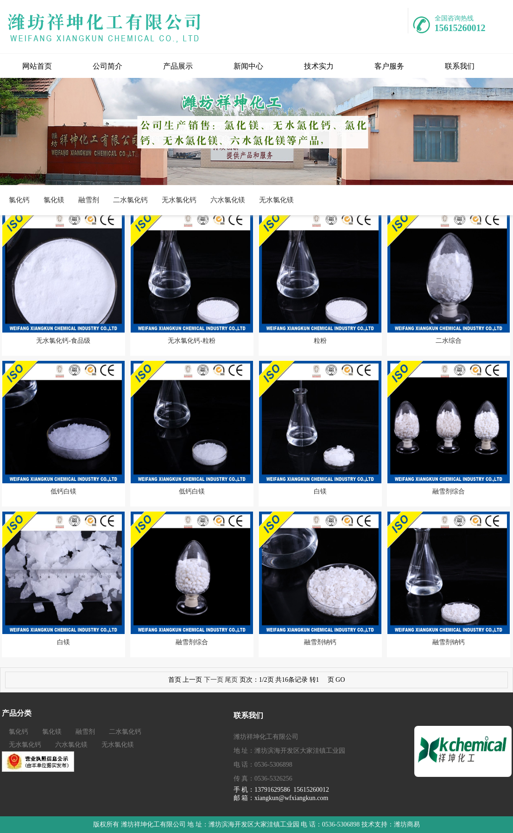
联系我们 (460, 66)
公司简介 (107, 66)
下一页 (213, 679)
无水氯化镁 (276, 200)
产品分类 (17, 713)
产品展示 (178, 66)
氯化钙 (19, 200)
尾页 (231, 679)
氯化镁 (54, 200)
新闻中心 (248, 66)
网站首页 (37, 66)
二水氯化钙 (130, 200)
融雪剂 (88, 200)
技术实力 (319, 66)
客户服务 (389, 66)
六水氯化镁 (227, 200)
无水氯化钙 (179, 200)
